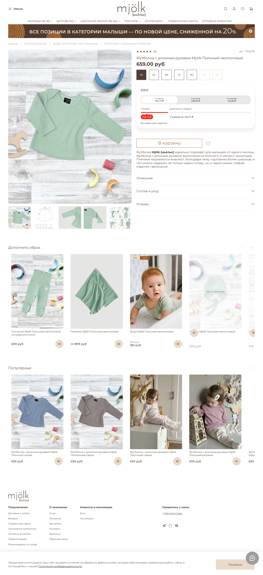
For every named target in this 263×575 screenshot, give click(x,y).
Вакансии (55, 534)
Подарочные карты (19, 523)
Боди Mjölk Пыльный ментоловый (157, 337)
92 (217, 74)
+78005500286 (172, 513)
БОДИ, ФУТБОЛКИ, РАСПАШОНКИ (75, 43)
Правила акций (17, 539)
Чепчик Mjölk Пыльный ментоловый (221, 337)
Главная (13, 43)
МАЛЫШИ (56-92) (40, 21)
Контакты (54, 529)
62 (153, 74)
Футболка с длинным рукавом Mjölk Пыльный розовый (221, 465)
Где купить (55, 523)
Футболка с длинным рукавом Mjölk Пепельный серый (95, 465)
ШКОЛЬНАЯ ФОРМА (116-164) (101, 21)
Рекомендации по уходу (22, 544)
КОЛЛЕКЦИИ (155, 21)
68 (166, 74)
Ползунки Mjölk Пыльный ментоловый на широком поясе (34, 339)
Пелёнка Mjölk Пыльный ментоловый (95, 337)
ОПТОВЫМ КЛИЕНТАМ (217, 21)
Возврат (13, 518)
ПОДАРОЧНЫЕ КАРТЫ (183, 21)
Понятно (235, 565)
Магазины (55, 518)
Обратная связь (58, 539)
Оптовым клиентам (19, 534)
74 (179, 74)
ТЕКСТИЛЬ (132, 21)
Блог (83, 513)
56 (141, 74)
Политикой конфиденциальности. (60, 566)
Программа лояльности (22, 529)
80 (192, 74)
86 (204, 74)
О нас (52, 513)
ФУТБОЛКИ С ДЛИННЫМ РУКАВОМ (127, 43)
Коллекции (87, 518)
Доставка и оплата (19, 513)
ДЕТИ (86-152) (67, 21)
